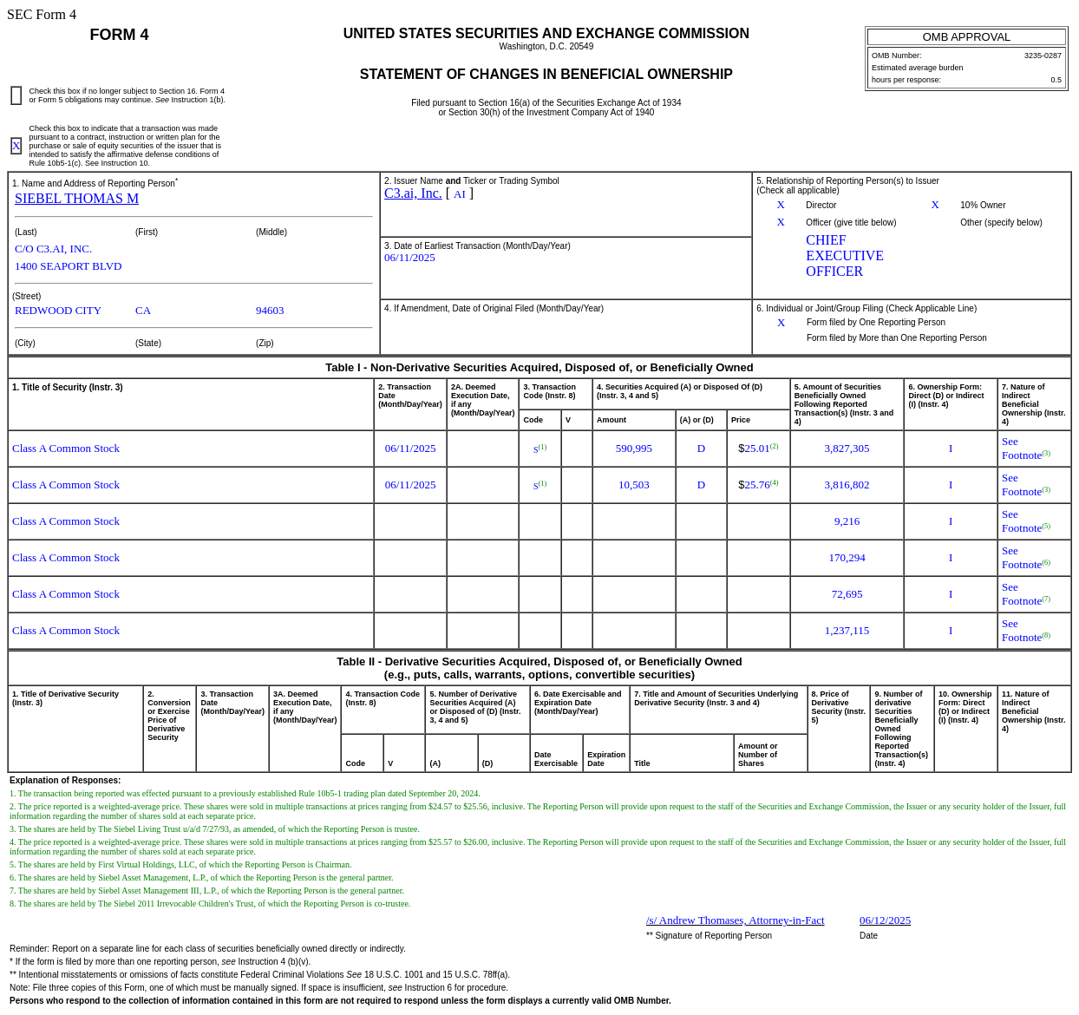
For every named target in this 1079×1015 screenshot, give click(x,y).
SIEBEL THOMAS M (77, 198)
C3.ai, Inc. (413, 193)
